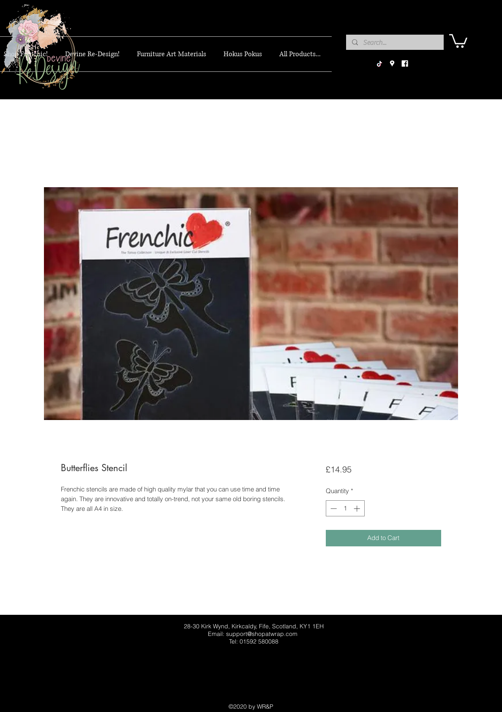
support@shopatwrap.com (261, 634)
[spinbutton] (345, 508)
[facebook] (405, 64)
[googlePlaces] (392, 64)
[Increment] (357, 508)
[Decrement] (332, 508)
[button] (458, 40)
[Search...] (394, 43)
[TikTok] (379, 64)
